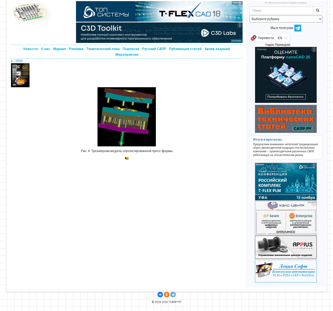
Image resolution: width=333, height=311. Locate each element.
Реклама (76, 49)
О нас (45, 49)
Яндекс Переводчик (277, 44)
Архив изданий (217, 49)
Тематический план (103, 49)
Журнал (59, 49)
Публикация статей (185, 49)
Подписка (131, 49)
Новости (30, 49)
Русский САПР (154, 49)
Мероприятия (126, 55)
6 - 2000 (17, 61)
